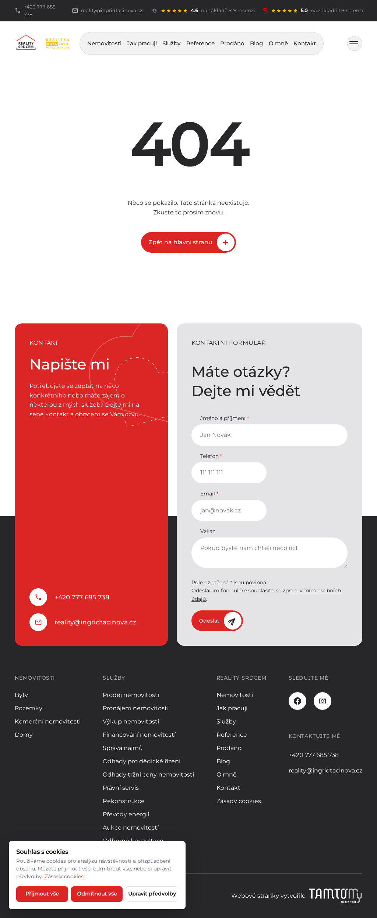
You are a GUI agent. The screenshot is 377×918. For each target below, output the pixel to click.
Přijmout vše (42, 893)
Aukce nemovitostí (131, 827)
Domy (24, 734)
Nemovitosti (104, 43)
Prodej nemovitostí (131, 694)
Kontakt (304, 43)
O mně (278, 43)
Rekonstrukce (124, 801)
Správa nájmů (123, 747)
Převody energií (126, 814)
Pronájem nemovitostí (136, 708)
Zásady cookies (238, 801)
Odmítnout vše (97, 893)
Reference (200, 43)
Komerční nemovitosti (48, 721)
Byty (21, 694)
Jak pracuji (142, 43)
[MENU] (354, 43)
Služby (171, 43)
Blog (256, 43)
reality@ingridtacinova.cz (95, 622)
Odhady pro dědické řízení (141, 761)
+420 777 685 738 (81, 597)
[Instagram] (322, 701)
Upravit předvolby (152, 893)
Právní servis (121, 787)
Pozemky (28, 708)
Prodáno (232, 43)
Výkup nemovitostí (131, 721)
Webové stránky (255, 895)
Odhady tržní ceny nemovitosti (148, 774)
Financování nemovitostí (139, 734)
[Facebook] (297, 701)
